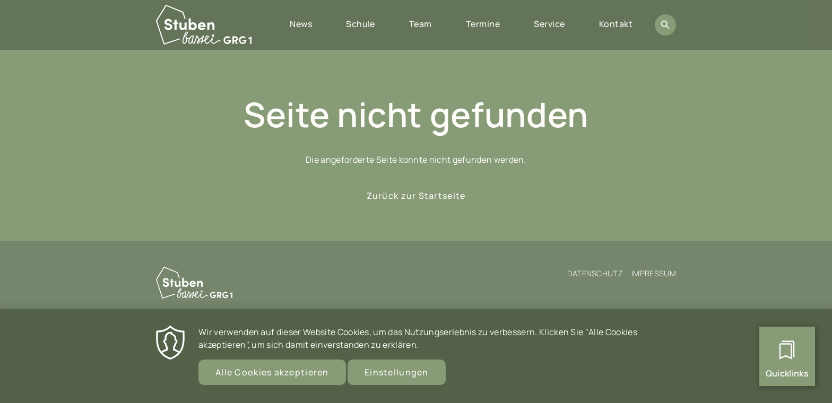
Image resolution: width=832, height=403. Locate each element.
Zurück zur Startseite (416, 196)
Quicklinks (787, 373)
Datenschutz (595, 273)
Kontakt (615, 24)
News (301, 24)
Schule (360, 24)
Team (420, 24)
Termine (483, 24)
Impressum (653, 273)
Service (549, 24)
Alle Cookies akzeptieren (272, 377)
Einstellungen (397, 377)
